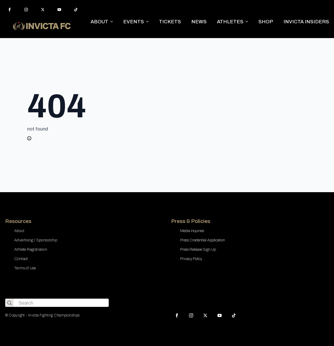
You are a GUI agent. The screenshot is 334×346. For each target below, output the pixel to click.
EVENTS (133, 21)
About (19, 231)
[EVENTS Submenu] (149, 21)
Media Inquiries (192, 231)
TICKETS (170, 21)
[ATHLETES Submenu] (248, 21)
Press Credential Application (202, 240)
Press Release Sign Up (198, 249)
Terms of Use (25, 268)
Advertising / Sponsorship (35, 240)
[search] (9, 303)
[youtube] (59, 9)
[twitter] (42, 9)
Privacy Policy (191, 259)
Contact (21, 259)
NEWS (199, 21)
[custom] (75, 9)
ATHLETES (230, 21)
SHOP (265, 21)
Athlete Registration (30, 249)
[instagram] (26, 9)
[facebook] (9, 9)
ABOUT (99, 21)
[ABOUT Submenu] (113, 21)
